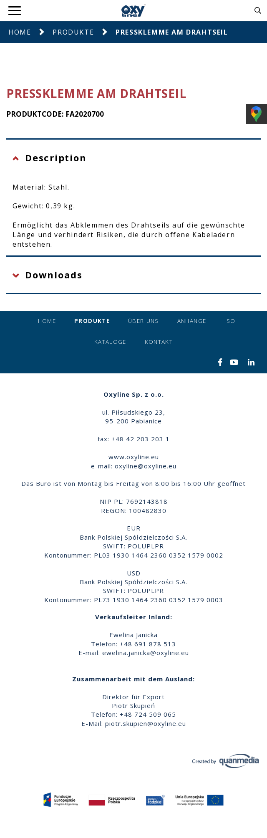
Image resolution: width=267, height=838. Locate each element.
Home (19, 32)
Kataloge (110, 341)
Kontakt (159, 341)
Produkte (73, 32)
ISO (229, 321)
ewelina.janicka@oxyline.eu (145, 652)
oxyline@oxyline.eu (145, 466)
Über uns (143, 321)
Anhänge (191, 321)
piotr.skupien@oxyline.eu (145, 723)
